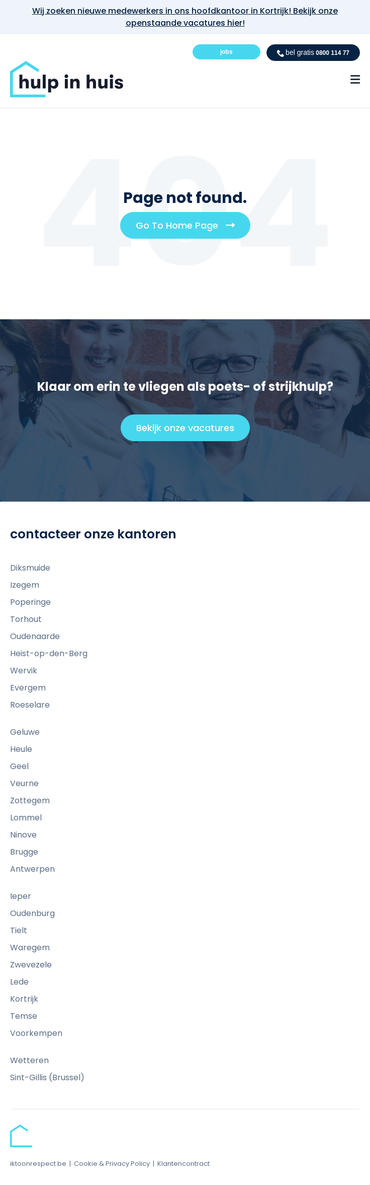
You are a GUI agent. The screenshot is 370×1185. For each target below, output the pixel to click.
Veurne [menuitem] (24, 783)
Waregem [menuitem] (30, 947)
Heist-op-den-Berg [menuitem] (48, 653)
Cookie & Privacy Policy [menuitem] (112, 1163)
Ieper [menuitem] (20, 896)
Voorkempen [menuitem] (36, 1033)
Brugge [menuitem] (24, 852)
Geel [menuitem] (19, 766)
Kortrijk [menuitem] (24, 999)
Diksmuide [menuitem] (30, 568)
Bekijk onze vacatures (189, 431)
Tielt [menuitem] (18, 930)
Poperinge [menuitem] (30, 602)
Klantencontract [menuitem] (183, 1163)
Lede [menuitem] (19, 982)
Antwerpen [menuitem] (32, 869)
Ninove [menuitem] (23, 835)
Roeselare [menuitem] (30, 705)
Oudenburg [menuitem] (32, 913)
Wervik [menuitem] (23, 670)
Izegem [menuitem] (24, 585)
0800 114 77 (313, 52)
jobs (226, 51)
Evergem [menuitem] (28, 687)
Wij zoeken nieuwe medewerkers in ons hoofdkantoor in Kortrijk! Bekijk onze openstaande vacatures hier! (185, 17)
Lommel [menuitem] (26, 817)
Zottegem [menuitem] (30, 800)
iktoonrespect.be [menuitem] (38, 1163)
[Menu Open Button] (355, 79)
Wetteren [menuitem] (29, 1060)
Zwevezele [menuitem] (31, 964)
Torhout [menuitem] (26, 619)
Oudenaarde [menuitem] (35, 636)
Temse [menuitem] (23, 1016)
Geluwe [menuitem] (25, 732)
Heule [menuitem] (21, 749)
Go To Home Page (189, 229)
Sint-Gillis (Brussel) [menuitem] (47, 1077)
